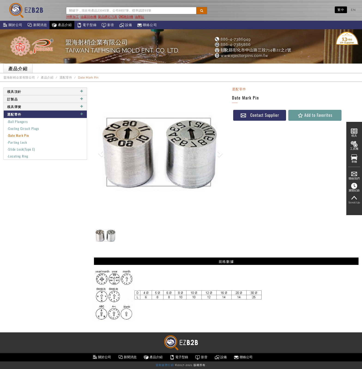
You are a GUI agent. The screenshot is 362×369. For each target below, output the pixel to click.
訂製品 (45, 99)
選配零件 (66, 77)
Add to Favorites (314, 115)
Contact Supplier (259, 115)
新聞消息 (37, 25)
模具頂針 (45, 91)
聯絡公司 (147, 25)
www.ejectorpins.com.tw (241, 55)
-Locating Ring (17, 156)
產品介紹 (62, 25)
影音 (108, 25)
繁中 (341, 10)
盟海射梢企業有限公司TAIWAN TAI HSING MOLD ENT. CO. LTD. (122, 46)
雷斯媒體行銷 (165, 365)
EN (353, 10)
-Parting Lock (17, 142)
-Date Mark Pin (18, 135)
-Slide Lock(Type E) (21, 149)
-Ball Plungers (17, 121)
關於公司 (12, 25)
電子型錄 (87, 25)
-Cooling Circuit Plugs (23, 128)
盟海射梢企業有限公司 (19, 77)
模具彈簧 (45, 106)
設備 (125, 25)
